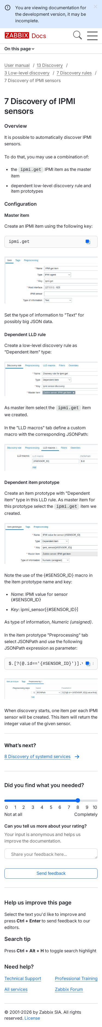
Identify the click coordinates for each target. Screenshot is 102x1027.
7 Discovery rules (74, 73)
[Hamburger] (92, 36)
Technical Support (22, 978)
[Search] (77, 36)
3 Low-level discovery (27, 73)
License (32, 1018)
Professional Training (76, 978)
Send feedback (51, 873)
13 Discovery (50, 65)
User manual (17, 65)
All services (15, 989)
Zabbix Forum (69, 989)
